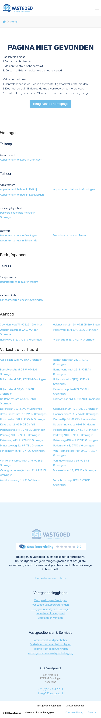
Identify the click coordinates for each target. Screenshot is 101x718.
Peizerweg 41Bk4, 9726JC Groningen (22, 440)
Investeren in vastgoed (51, 613)
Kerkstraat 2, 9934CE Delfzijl (17, 424)
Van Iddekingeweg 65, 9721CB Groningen (71, 463)
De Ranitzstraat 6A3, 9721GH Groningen (18, 401)
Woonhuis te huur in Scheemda (18, 240)
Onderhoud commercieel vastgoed (50, 644)
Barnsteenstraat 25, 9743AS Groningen (70, 362)
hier (51, 93)
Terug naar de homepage (50, 104)
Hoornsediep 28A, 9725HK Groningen (76, 414)
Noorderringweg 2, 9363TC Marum (74, 424)
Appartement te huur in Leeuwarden (22, 194)
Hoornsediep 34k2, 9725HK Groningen (23, 419)
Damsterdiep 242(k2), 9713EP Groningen (71, 391)
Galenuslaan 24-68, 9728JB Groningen (76, 324)
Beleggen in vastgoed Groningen (50, 609)
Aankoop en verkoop (50, 617)
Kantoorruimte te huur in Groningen (21, 299)
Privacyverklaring (74, 712)
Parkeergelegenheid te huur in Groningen (18, 215)
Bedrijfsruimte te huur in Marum (19, 281)
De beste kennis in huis (50, 578)
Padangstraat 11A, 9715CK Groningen (22, 429)
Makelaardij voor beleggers (39, 712)
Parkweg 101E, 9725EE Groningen (73, 435)
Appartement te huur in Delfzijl (18, 189)
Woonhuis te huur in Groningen (18, 235)
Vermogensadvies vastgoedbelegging (50, 653)
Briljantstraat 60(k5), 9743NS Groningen (17, 391)
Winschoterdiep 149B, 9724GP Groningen (71, 482)
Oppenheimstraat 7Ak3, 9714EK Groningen (19, 332)
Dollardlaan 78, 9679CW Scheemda (21, 408)
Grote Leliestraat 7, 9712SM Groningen (23, 414)
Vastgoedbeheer (75, 705)
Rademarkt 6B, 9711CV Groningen (73, 445)
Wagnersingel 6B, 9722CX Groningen (75, 470)
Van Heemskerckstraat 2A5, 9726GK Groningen (22, 463)
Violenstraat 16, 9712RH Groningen (74, 339)
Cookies (92, 712)
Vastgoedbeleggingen (49, 705)
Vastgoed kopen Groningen (50, 600)
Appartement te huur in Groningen (74, 189)
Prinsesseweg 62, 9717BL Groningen (22, 445)
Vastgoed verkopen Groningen (50, 604)
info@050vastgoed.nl (50, 693)
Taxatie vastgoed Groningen (50, 648)
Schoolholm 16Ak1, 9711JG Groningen (22, 450)
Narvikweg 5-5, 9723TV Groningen (21, 339)
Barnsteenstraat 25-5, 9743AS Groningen (19, 372)
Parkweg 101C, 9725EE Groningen (20, 435)
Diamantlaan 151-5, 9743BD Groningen (76, 399)
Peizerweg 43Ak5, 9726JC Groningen (75, 329)
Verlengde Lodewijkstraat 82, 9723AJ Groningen (23, 473)
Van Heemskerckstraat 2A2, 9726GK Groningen (75, 453)
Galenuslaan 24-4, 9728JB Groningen (75, 408)
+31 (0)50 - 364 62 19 (50, 689)
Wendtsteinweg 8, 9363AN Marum (20, 480)
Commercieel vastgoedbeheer (50, 640)
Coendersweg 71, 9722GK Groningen (22, 324)
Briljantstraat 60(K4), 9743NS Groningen (71, 382)
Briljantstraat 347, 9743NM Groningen (23, 379)
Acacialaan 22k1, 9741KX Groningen (21, 359)
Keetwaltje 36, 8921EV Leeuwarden (74, 419)
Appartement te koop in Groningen (21, 159)
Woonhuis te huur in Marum (69, 235)
